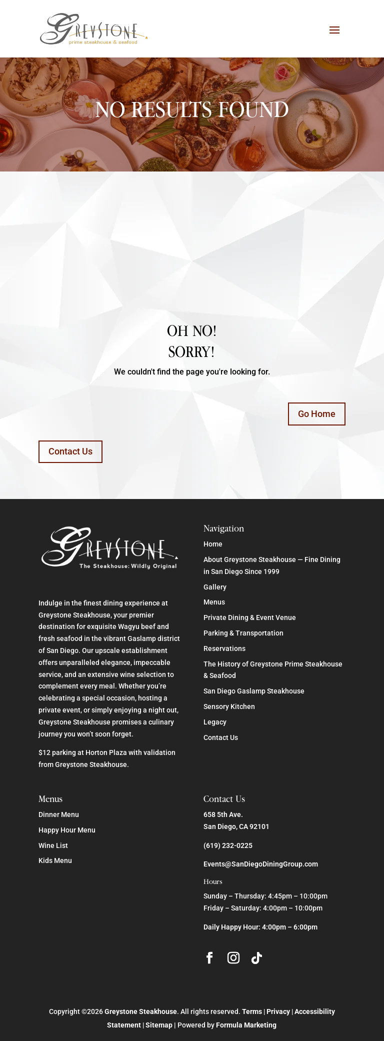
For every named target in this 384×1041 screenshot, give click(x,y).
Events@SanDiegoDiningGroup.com (261, 864)
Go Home (317, 413)
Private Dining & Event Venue (250, 618)
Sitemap (159, 1025)
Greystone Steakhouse (140, 1012)
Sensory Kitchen (229, 706)
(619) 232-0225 (228, 846)
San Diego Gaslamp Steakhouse (254, 691)
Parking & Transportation (244, 633)
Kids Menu (55, 860)
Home (213, 544)
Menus (214, 602)
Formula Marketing (246, 1025)
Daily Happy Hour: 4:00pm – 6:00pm (261, 927)
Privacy (278, 1012)
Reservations (225, 648)
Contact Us (70, 451)
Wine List (53, 846)
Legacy (215, 722)
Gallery (215, 587)
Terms (252, 1012)
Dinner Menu (58, 814)
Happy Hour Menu (67, 830)
